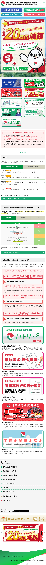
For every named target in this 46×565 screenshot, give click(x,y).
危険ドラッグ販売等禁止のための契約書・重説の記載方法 (23, 318)
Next (44, 533)
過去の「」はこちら (14, 198)
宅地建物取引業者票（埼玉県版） (16, 281)
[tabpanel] (23, 46)
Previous (1, 533)
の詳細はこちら (12, 252)
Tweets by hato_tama (7, 511)
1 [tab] (20, 75)
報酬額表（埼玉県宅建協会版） (15, 301)
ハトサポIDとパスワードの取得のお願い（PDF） (26, 271)
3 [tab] (25, 75)
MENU (8, 463)
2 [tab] (23, 75)
